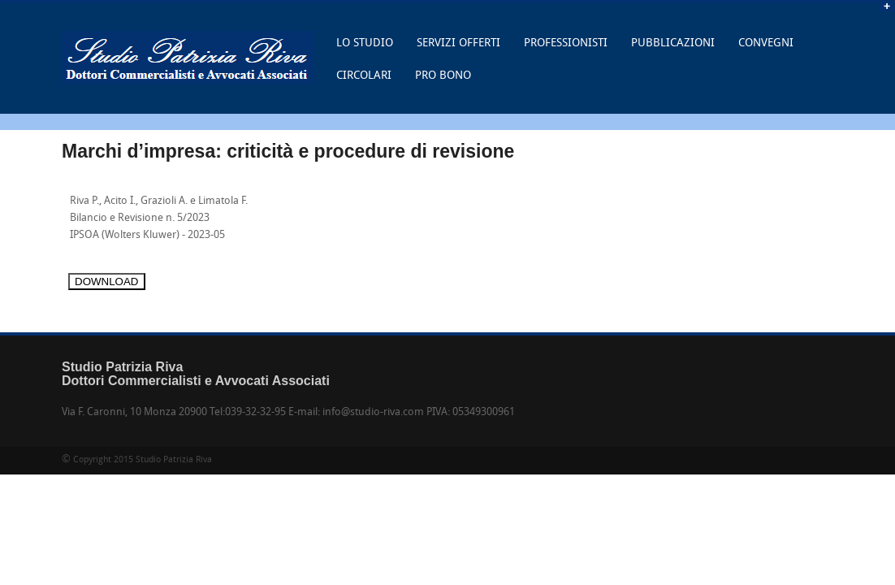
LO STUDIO (360, 48)
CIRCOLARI (363, 76)
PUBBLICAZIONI (673, 43)
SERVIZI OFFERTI (458, 43)
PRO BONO (443, 76)
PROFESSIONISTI (565, 43)
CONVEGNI (765, 43)
